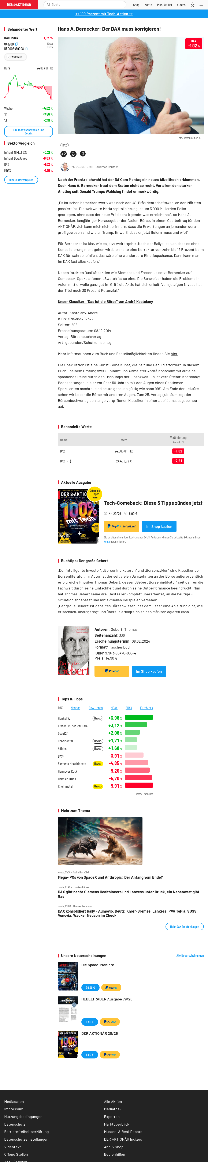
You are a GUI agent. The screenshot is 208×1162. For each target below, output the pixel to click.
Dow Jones (96, 707)
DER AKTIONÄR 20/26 (99, 1033)
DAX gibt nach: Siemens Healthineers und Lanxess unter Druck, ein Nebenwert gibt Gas (128, 894)
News (97, 718)
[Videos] (181, 4)
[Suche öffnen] (49, 4)
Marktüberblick (116, 1124)
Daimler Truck (67, 779)
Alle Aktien (113, 1101)
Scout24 (63, 733)
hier (174, 353)
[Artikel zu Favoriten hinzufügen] (83, 153)
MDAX (114, 707)
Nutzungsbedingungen (23, 1116)
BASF (61, 756)
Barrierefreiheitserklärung (26, 1131)
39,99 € (90, 987)
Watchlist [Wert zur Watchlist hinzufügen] (16, 57)
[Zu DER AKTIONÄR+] (164, 4)
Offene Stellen (16, 1154)
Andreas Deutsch (107, 167)
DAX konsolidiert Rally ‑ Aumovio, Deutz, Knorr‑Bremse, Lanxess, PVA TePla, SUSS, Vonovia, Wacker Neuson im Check (128, 913)
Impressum (13, 1109)
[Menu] (202, 4)
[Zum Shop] (136, 4)
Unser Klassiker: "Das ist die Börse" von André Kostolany (105, 301)
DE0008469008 (16, 48)
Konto (107, 541)
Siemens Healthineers (72, 763)
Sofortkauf (122, 526)
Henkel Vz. (64, 718)
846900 (11, 44)
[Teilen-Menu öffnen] (63, 154)
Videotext (12, 1146)
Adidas (62, 748)
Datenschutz (14, 1124)
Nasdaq (76, 707)
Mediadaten (14, 1101)
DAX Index (11, 38)
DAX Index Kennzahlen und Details (28, 131)
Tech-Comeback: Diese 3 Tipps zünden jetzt (153, 503)
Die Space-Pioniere (97, 964)
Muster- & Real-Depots (123, 1131)
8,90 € (89, 1055)
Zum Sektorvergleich (21, 180)
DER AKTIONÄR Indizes (123, 1139)
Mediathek (113, 1109)
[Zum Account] (148, 4)
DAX (64, 145)
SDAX (129, 707)
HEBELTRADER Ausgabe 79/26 (107, 999)
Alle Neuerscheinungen (190, 955)
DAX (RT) (65, 461)
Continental (65, 741)
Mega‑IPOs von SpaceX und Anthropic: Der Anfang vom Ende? (110, 877)
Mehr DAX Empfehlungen (184, 926)
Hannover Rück (67, 771)
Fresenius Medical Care (73, 726)
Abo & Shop (113, 1146)
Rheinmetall (65, 786)
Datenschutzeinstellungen (26, 1139)
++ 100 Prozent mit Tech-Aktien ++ (104, 13)
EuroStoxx (146, 707)
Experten (112, 1116)
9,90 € (89, 1022)
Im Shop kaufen (159, 526)
